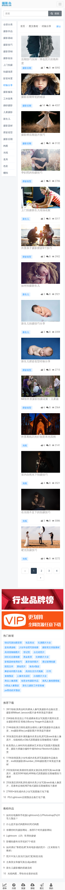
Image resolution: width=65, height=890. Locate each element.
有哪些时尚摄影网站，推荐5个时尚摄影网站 (29, 830)
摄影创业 (8, 58)
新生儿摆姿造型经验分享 (35, 361)
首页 (22, 26)
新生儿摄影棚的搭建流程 (19, 867)
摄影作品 (8, 31)
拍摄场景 (8, 71)
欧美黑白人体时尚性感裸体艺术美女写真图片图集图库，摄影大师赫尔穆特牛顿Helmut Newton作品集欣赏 (33, 748)
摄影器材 (8, 125)
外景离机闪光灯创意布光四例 (38, 436)
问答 (14, 886)
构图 (5, 146)
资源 (23, 886)
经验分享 (8, 85)
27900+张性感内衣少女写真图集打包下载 (27, 791)
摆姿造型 (8, 132)
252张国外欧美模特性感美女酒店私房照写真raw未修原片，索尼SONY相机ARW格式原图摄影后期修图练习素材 (33, 773)
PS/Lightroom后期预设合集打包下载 (26, 797)
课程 (32, 886)
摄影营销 (8, 51)
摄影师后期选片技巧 (33, 134)
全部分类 (8, 24)
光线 (5, 152)
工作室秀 (8, 98)
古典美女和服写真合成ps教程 (21, 862)
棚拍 (5, 172)
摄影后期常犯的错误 (33, 96)
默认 (59, 26)
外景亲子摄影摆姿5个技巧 (36, 248)
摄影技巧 (8, 44)
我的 (51, 886)
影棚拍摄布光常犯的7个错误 (20, 841)
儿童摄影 (8, 112)
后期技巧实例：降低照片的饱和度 (39, 61)
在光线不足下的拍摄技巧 (35, 512)
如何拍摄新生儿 (30, 285)
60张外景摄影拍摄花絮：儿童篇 (40, 399)
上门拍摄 (8, 65)
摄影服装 (8, 92)
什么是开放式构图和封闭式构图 (22, 824)
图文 (41, 886)
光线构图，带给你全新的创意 (23, 873)
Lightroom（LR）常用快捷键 (21, 835)
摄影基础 (8, 38)
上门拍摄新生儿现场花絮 (35, 210)
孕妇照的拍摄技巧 (31, 172)
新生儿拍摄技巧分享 (33, 323)
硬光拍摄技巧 (29, 550)
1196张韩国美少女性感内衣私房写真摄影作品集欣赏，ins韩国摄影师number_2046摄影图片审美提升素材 (33, 761)
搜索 (55, 13)
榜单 (4, 886)
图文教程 (33, 26)
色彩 (5, 166)
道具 (5, 159)
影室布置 (8, 78)
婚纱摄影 (8, 105)
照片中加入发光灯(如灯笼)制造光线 (24, 856)
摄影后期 (8, 139)
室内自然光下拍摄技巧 (34, 474)
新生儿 (6, 119)
